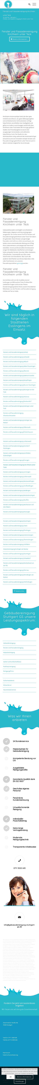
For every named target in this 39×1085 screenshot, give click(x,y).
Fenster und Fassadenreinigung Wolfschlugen (17, 582)
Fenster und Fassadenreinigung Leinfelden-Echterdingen (17, 454)
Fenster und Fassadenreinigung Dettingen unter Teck (18, 407)
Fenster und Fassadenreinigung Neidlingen (16, 490)
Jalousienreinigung (7, 963)
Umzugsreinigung (26, 958)
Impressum (6, 1053)
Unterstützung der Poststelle (22, 969)
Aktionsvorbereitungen (7, 978)
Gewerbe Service (31, 941)
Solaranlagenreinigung (7, 958)
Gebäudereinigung (9, 643)
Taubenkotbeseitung (7, 944)
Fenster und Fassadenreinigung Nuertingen (17, 521)
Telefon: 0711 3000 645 (10, 1038)
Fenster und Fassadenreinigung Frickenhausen (18, 432)
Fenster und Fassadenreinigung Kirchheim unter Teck (19, 466)
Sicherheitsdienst (8, 680)
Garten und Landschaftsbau (12, 662)
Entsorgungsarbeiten (25, 966)
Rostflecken (11, 953)
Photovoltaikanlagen (21, 956)
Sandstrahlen (5, 952)
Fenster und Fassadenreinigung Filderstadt (16, 427)
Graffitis (21, 952)
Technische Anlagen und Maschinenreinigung (24, 960)
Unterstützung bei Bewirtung (22, 977)
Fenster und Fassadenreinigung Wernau (16, 570)
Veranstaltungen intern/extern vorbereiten (11, 967)
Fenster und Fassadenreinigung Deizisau (16, 397)
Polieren (17, 952)
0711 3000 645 (20, 868)
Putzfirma (10, 956)
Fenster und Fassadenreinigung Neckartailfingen (18, 481)
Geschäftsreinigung (27, 939)
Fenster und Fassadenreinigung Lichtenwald (17, 441)
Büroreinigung (6, 939)
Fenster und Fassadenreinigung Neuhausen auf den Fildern (18, 506)
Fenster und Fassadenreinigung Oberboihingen (18, 540)
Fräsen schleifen (12, 952)
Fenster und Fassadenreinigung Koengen (16, 460)
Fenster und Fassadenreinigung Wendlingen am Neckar (18, 576)
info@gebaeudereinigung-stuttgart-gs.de (19, 926)
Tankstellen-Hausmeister (17, 958)
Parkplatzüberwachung (20, 980)
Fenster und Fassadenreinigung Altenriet (16, 371)
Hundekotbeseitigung (27, 942)
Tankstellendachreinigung (27, 947)
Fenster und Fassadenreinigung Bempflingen (17, 380)
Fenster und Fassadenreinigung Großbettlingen (18, 486)
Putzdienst (5, 956)
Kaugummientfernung (14, 950)
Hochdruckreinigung (24, 950)
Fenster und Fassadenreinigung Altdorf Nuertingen (19, 366)
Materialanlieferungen (7, 966)
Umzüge (31, 966)
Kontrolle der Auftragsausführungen (26, 978)
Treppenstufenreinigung (7, 955)
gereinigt (20, 263)
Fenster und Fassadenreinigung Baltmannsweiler (18, 375)
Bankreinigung (19, 939)
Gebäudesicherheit (22, 974)
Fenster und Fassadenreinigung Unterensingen (18, 535)
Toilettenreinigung (24, 941)
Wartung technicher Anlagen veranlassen (26, 964)
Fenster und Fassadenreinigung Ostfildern (16, 544)
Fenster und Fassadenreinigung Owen (15, 526)
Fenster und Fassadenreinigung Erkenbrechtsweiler (13, 414)
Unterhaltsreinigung (7, 960)
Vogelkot (25, 952)
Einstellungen (20, 1081)
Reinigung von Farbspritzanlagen (9, 945)
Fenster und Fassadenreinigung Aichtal (15, 352)
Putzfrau (4, 942)
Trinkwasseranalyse (16, 944)
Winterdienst (7, 685)
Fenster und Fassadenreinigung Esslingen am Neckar (17, 421)
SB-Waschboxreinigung (17, 947)
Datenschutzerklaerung (10, 1055)
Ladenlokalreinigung (16, 941)
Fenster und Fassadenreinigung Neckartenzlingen (19, 495)
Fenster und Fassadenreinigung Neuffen (16, 500)
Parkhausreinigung (9, 666)
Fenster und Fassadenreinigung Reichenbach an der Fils (18, 564)
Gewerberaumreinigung (21, 961)
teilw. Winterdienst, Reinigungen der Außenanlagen (13, 975)
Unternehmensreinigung (17, 942)
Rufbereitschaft (13, 977)
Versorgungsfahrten (16, 966)
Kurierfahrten (14, 964)
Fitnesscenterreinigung (23, 963)
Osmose (13, 960)
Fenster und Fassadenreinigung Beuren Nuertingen (19, 385)
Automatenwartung (12, 969)
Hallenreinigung (31, 944)
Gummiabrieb (31, 950)
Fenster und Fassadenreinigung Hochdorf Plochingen (16, 447)
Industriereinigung (9, 652)
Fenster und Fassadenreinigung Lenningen (16, 472)
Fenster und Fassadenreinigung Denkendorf (17, 401)
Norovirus (14, 956)
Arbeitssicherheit (30, 974)
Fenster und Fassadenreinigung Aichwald (16, 357)
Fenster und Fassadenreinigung (13, 648)
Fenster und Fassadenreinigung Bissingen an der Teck (18, 391)
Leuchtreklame (16, 955)
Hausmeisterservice (9, 690)
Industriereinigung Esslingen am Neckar (15, 549)
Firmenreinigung (12, 939)
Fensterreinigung (14, 963)
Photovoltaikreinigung (30, 956)
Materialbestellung (6, 972)
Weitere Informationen (24, 1077)
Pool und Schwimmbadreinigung (9, 961)
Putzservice (9, 942)
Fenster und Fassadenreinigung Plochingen (17, 530)
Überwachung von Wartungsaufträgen (10, 974)
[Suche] (28, 4)
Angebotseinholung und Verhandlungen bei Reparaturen (22, 972)
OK (11, 1077)
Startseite (13, 17)
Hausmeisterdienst (30, 961)
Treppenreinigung (18, 953)
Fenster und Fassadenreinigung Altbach (15, 361)
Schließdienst (15, 978)
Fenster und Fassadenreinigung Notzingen (16, 512)
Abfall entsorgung (23, 944)
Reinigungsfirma (8, 671)
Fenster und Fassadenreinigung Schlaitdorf (16, 558)
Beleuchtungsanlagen (24, 955)
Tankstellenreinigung (21, 945)
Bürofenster (31, 955)
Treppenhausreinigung (26, 953)
